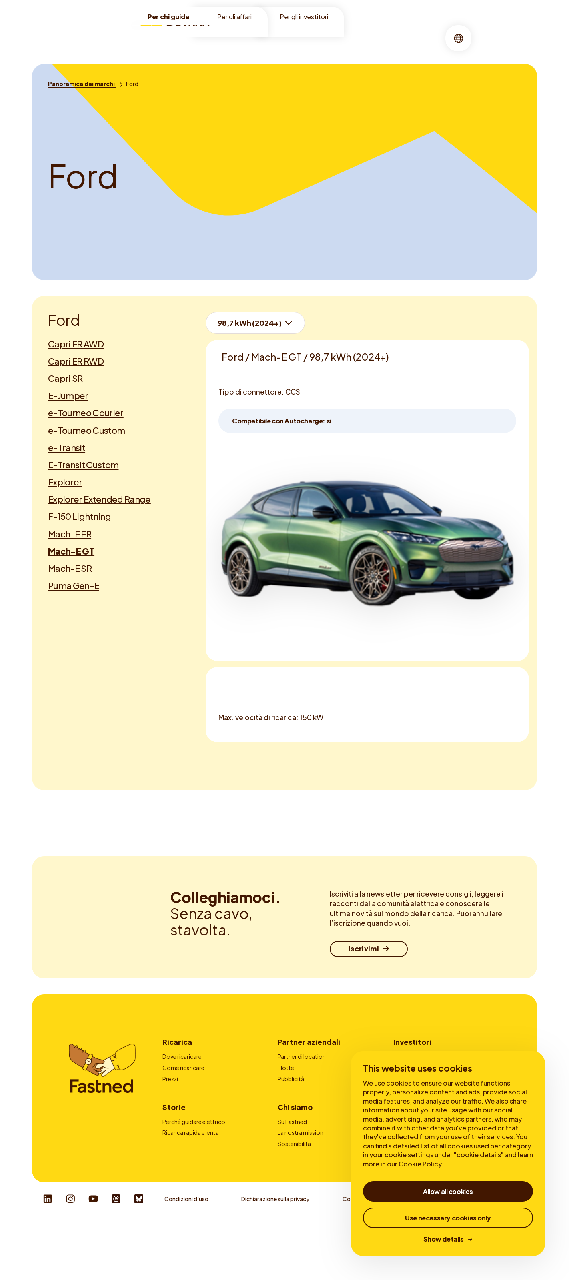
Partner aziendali (309, 1041)
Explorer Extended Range (99, 499)
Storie (348, 37)
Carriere (288, 1183)
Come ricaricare (183, 1067)
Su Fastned (292, 1150)
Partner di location (302, 1056)
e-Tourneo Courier (86, 412)
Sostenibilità (294, 1172)
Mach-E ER (69, 533)
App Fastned (179, 1089)
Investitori (412, 1041)
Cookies (354, 1256)
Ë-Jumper (68, 395)
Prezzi (170, 1078)
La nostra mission (300, 1161)
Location (239, 37)
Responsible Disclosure (499, 1256)
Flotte (286, 1067)
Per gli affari (234, 16)
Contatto (291, 1100)
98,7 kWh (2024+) (250, 322)
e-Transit (66, 447)
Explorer (65, 481)
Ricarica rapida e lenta (190, 1161)
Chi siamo (313, 37)
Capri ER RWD (76, 361)
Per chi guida (168, 16)
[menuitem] (239, 38)
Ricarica (275, 37)
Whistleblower (417, 1256)
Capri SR (65, 378)
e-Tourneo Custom (86, 430)
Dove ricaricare (182, 1056)
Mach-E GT (71, 551)
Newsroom (292, 1194)
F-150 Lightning (79, 516)
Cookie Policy (420, 1164)
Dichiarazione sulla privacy (275, 1256)
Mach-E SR (70, 568)
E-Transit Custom (83, 464)
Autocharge (178, 1100)
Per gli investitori (304, 16)
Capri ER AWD (76, 343)
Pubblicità (291, 1078)
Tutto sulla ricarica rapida (195, 1172)
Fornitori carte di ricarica (309, 1089)
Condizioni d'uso (186, 1256)
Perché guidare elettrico (193, 1150)
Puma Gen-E (73, 585)
